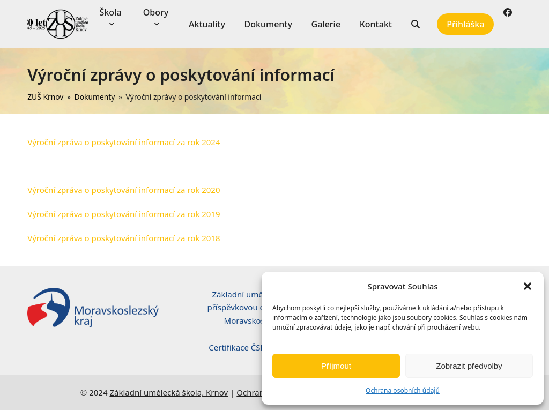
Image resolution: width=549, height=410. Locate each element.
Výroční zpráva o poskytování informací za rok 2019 (123, 213)
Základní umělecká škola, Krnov (168, 392)
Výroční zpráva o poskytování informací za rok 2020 (123, 189)
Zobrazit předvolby (469, 365)
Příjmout (336, 365)
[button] (527, 286)
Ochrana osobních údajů (403, 390)
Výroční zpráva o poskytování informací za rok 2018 (123, 238)
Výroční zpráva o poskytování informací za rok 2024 (123, 142)
